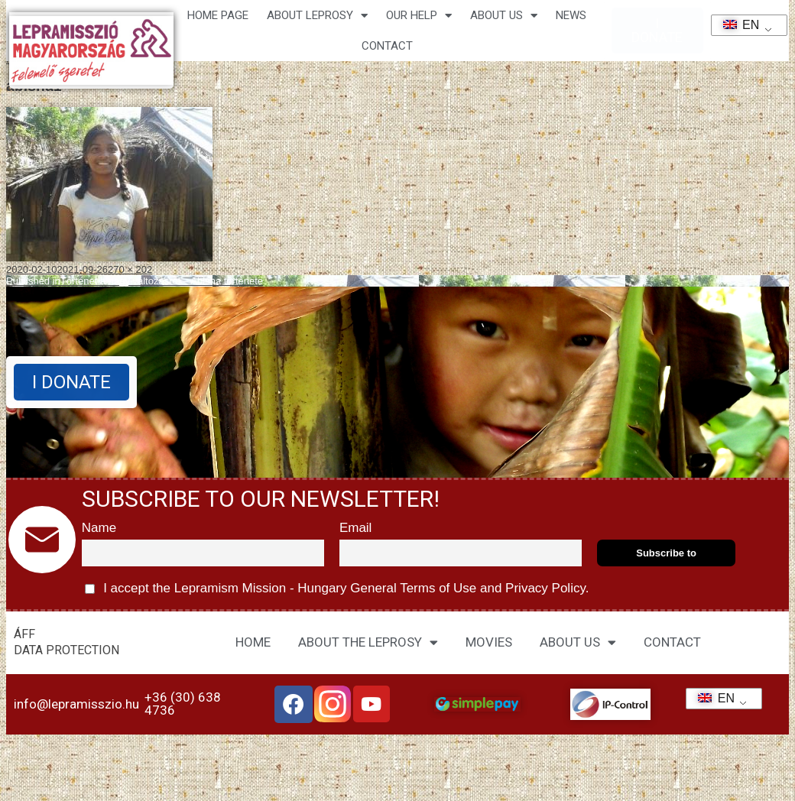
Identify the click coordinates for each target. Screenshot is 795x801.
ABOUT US (578, 642)
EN (736, 24)
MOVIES (489, 642)
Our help (419, 15)
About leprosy (317, 15)
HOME (253, 642)
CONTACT (387, 46)
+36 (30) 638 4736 (182, 703)
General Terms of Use (413, 588)
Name (99, 527)
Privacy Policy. (545, 588)
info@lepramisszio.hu (76, 704)
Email (355, 527)
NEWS (571, 15)
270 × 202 (130, 269)
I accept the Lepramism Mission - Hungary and (337, 589)
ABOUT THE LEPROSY (368, 642)
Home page (217, 15)
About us (503, 15)
